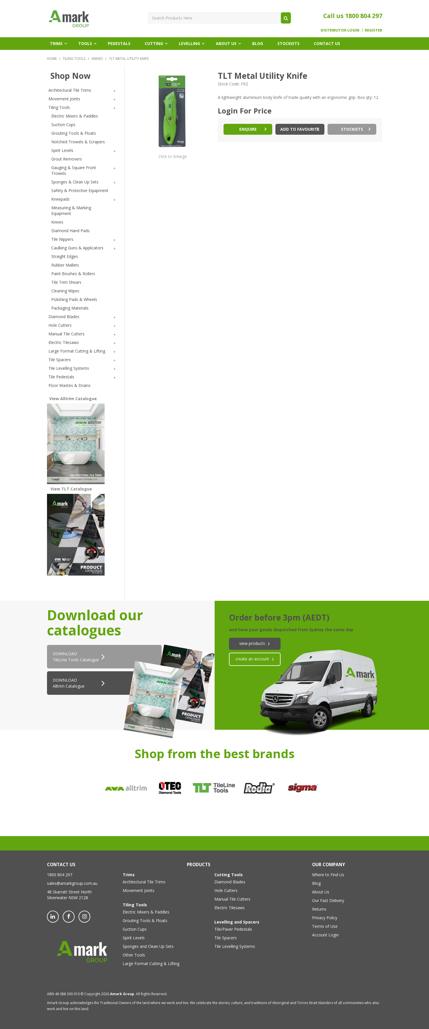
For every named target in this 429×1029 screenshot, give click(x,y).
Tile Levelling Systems (234, 946)
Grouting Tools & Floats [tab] (73, 133)
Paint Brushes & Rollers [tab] (73, 273)
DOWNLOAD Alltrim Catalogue (69, 683)
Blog (257, 43)
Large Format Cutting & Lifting (146, 963)
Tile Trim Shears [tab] (66, 282)
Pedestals (119, 43)
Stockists (288, 43)
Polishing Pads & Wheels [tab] (74, 299)
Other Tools (134, 955)
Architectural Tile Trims (144, 882)
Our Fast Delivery (328, 900)
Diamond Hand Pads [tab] (70, 230)
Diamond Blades (229, 882)
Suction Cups (135, 929)
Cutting (154, 43)
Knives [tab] (57, 222)
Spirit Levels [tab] (62, 150)
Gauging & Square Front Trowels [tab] (73, 170)
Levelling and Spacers (236, 922)
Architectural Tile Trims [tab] (69, 90)
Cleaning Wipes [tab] (65, 291)
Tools (85, 43)
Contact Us (327, 43)
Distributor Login (340, 30)
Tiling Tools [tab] (59, 107)
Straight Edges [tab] (64, 256)
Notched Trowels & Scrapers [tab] (78, 141)
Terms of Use (325, 926)
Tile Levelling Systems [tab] (68, 368)
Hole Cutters (226, 890)
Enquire (248, 129)
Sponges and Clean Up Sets (146, 946)
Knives (97, 58)
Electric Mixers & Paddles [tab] (74, 116)
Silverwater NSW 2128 (67, 897)
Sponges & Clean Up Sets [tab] (75, 182)
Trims (56, 43)
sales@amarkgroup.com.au (72, 883)
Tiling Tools (74, 58)
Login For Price (245, 111)
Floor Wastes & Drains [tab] (69, 385)
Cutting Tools (228, 874)
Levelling (189, 43)
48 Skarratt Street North (69, 892)
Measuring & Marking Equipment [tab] (71, 210)
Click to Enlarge (172, 156)
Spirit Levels (134, 937)
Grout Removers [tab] (66, 159)
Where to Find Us (328, 874)
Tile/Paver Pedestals (233, 929)
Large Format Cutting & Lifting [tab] (76, 351)
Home (52, 58)
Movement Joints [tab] (64, 98)
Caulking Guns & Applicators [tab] (77, 248)
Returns (319, 909)
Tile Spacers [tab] (59, 359)
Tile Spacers (225, 937)
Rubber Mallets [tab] (65, 265)
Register (373, 30)
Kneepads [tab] (60, 199)
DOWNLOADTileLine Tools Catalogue (76, 656)
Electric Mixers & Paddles (146, 912)
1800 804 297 (363, 16)
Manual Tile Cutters (232, 899)
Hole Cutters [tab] (60, 325)
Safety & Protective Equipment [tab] (79, 190)
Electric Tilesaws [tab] (63, 342)
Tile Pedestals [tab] (61, 376)
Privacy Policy (324, 917)
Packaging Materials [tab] (70, 308)
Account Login (325, 935)
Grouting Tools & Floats (145, 920)
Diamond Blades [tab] (63, 316)
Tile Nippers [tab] (62, 239)
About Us (226, 43)
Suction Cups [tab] (63, 124)
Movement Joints (138, 890)
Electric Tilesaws (229, 907)
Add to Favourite (300, 129)
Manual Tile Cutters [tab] (66, 334)
